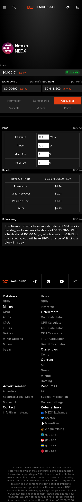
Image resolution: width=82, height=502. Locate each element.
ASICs (7, 317)
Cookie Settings (52, 402)
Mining (46, 375)
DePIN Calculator (53, 344)
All (42, 364)
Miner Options (13, 338)
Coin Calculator (52, 317)
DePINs (8, 333)
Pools (7, 349)
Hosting (46, 381)
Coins (45, 354)
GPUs (7, 301)
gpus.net (49, 434)
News (45, 370)
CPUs (6, 322)
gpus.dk (48, 451)
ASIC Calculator (52, 328)
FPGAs (7, 328)
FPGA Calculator (52, 338)
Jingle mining (52, 429)
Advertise (9, 391)
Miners (8, 344)
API (43, 391)
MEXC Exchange (54, 412)
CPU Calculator (51, 333)
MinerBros (50, 423)
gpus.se (48, 445)
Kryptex (48, 418)
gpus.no (48, 440)
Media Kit (9, 402)
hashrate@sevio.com (18, 396)
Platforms (48, 306)
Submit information (54, 396)
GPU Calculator (51, 322)
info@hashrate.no (16, 412)
